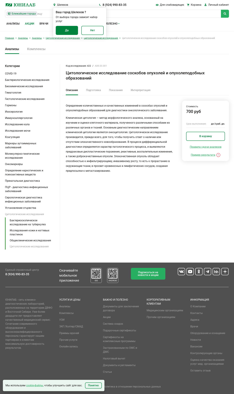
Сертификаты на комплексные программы (119, 339)
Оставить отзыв (200, 370)
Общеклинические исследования (30, 240)
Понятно (93, 385)
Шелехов (62, 4)
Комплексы (36, 49)
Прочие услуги (68, 339)
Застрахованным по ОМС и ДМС (120, 349)
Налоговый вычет (114, 358)
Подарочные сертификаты (119, 330)
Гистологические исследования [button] (25, 99)
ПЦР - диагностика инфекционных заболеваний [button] (26, 189)
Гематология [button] (13, 92)
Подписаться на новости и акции (148, 274)
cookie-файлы (34, 385)
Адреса (194, 319)
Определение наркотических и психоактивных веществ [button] (24, 172)
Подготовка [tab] (93, 90)
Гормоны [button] (10, 105)
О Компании (198, 306)
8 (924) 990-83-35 (114, 5)
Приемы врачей (69, 333)
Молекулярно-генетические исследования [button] (22, 155)
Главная (9, 38)
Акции (29, 23)
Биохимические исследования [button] (24, 86)
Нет (92, 30)
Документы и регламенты (119, 365)
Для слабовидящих (172, 4)
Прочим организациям (161, 317)
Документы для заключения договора (121, 308)
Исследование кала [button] (17, 124)
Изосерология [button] (14, 111)
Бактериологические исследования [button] (27, 80)
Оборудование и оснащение (207, 333)
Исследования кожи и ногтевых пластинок (29, 232)
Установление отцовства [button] (20, 207)
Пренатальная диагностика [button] (22, 180)
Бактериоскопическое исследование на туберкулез (28, 222)
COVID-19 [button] (10, 73)
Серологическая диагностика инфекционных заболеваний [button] (23, 199)
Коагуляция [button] (12, 137)
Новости (195, 339)
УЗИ (61, 319)
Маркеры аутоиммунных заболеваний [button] (20, 145)
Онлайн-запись (68, 346)
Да (67, 30)
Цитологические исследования (63, 38)
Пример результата (203, 154)
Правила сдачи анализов (205, 146)
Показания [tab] (116, 90)
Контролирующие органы (206, 353)
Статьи (107, 371)
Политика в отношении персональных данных (132, 386)
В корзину (205, 136)
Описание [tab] (72, 90)
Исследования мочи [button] (17, 130)
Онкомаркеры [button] (14, 164)
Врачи (44, 23)
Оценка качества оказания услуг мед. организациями (207, 361)
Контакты (196, 313)
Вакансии (196, 346)
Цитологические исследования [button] (24, 214)
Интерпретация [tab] (140, 90)
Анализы (13, 23)
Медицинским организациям (165, 310)
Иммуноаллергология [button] (18, 118)
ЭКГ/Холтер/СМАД (71, 326)
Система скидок (113, 323)
